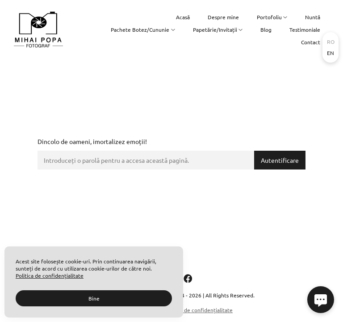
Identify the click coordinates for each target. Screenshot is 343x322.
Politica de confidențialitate (199, 310)
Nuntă (312, 17)
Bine (94, 298)
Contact (310, 42)
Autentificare (280, 160)
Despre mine (223, 17)
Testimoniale (304, 29)
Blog (266, 29)
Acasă (183, 17)
